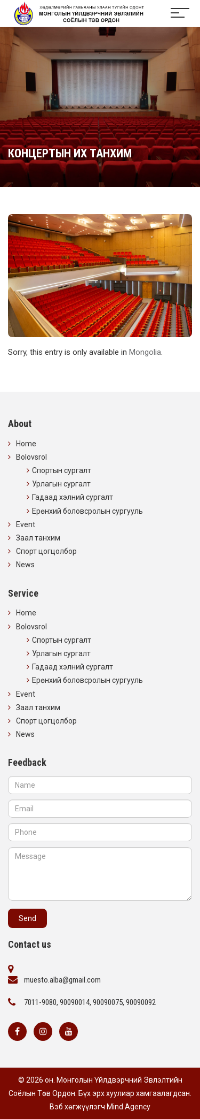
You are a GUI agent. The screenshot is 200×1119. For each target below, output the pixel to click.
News (25, 564)
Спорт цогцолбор (46, 551)
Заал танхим (38, 538)
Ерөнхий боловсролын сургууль (87, 511)
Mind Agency (128, 1106)
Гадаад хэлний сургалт (72, 497)
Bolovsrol (31, 457)
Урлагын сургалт (61, 483)
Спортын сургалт (61, 470)
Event (25, 524)
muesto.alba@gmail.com (62, 980)
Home (26, 443)
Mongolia (145, 352)
